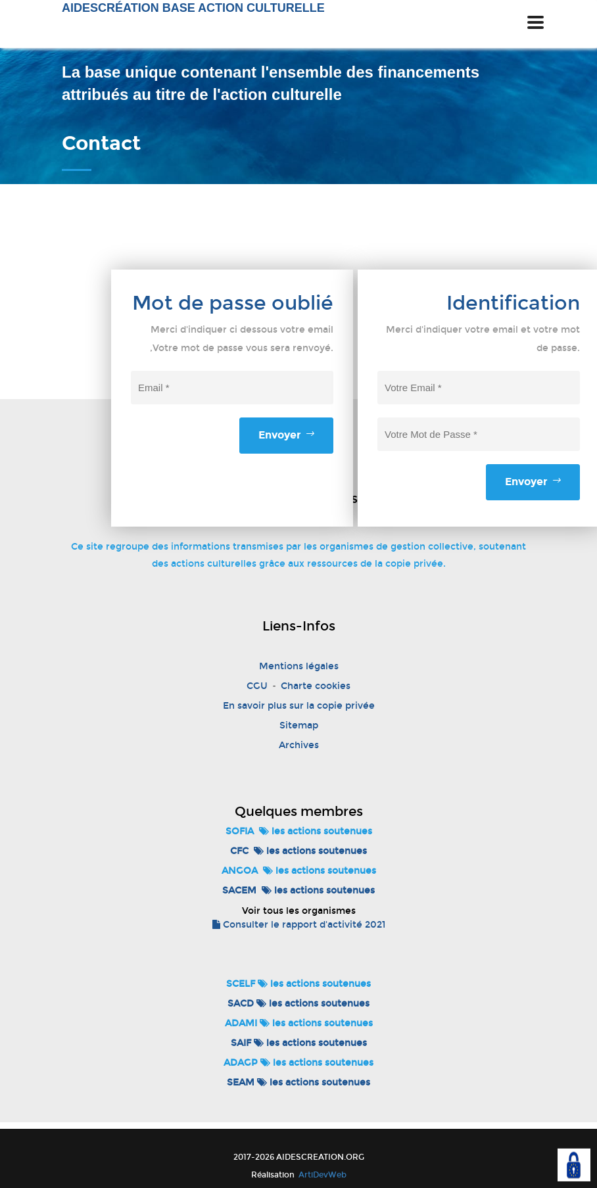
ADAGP (241, 1062)
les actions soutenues (315, 831)
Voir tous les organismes (299, 910)
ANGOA (240, 870)
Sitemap (298, 725)
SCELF (240, 983)
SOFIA (240, 831)
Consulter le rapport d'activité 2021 (298, 924)
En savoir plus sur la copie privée (299, 705)
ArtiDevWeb (321, 1174)
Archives (299, 745)
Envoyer (286, 435)
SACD (240, 1003)
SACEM (239, 890)
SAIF (241, 1043)
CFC (239, 851)
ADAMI (241, 1023)
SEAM (240, 1082)
